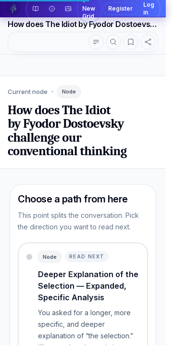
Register (120, 8)
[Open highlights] (130, 42)
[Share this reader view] (148, 42)
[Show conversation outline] (96, 42)
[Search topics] (113, 42)
